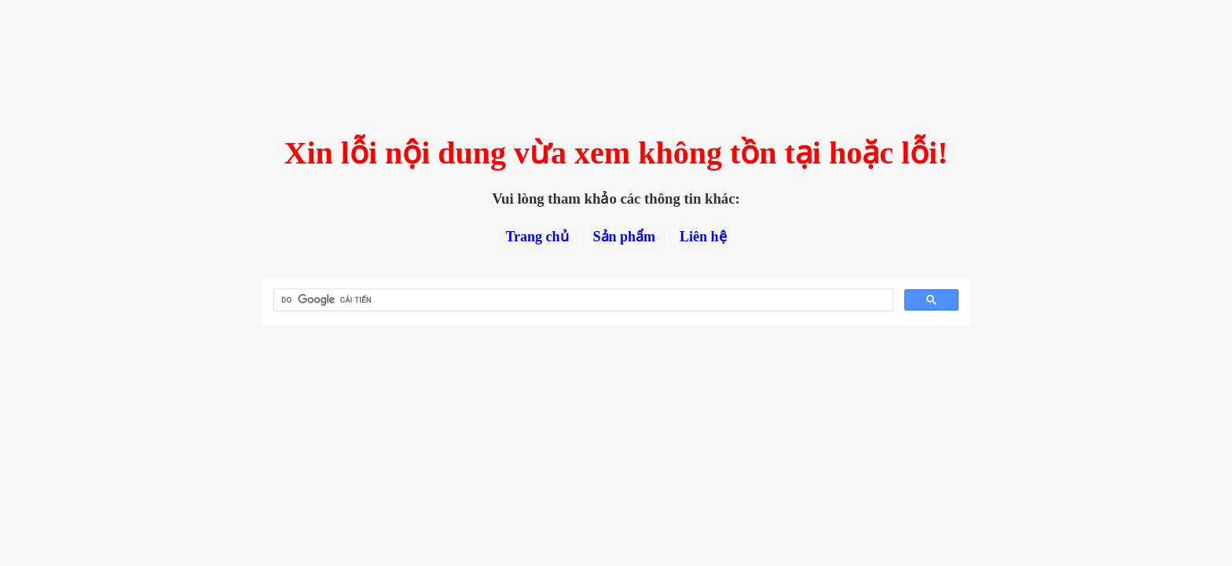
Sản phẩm (624, 236)
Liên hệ (703, 236)
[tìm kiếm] (581, 300)
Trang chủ (536, 236)
